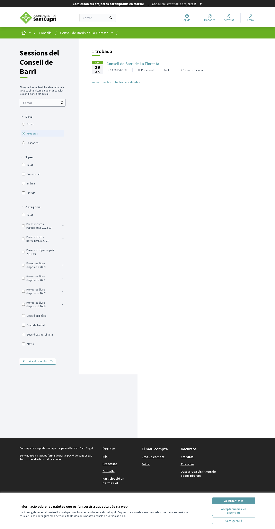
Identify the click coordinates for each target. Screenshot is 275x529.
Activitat (187, 457)
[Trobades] (209, 18)
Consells (45, 33)
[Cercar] (98, 18)
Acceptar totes (233, 501)
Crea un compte (153, 457)
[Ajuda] (187, 18)
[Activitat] (229, 18)
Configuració (233, 521)
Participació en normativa (113, 480)
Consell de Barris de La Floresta (84, 33)
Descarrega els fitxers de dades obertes (198, 473)
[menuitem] (42, 103)
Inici (105, 456)
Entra (146, 464)
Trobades (187, 464)
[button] (27, 116)
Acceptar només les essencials (233, 510)
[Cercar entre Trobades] (42, 103)
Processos (110, 464)
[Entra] (250, 18)
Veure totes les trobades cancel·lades (116, 82)
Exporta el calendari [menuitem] (38, 361)
